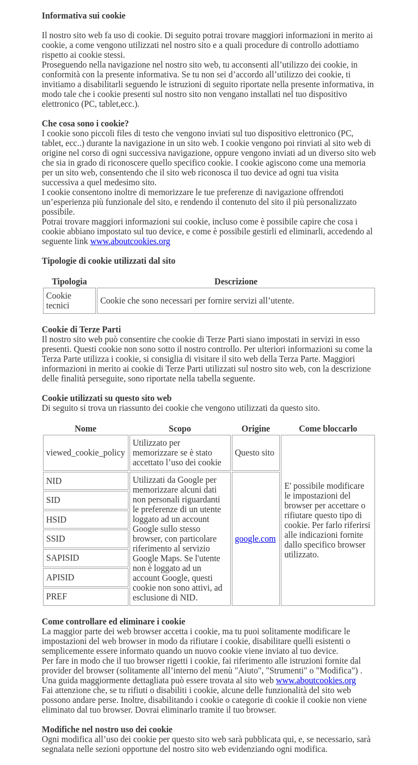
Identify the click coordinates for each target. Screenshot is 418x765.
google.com (255, 538)
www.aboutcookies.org (130, 241)
